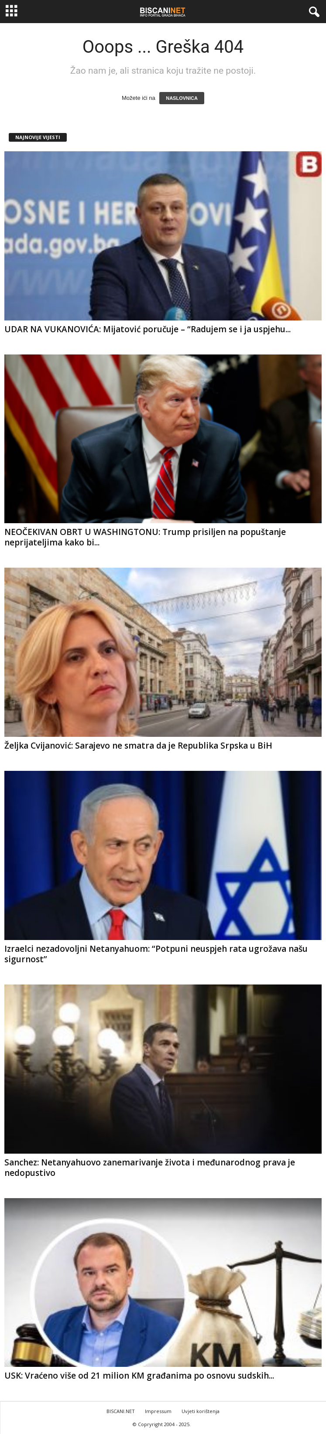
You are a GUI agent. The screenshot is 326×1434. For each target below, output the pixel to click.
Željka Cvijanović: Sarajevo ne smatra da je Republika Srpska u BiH (138, 745)
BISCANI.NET (120, 1411)
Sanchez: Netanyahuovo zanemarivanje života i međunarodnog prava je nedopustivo (149, 1168)
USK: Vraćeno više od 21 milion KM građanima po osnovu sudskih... (139, 1375)
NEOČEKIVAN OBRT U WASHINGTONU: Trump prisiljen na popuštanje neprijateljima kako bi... (145, 537)
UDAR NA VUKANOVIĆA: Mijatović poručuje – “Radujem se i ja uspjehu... (147, 329)
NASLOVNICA (182, 98)
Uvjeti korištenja (201, 1411)
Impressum (158, 1411)
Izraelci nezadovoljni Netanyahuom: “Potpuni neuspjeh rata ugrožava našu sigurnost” (156, 954)
